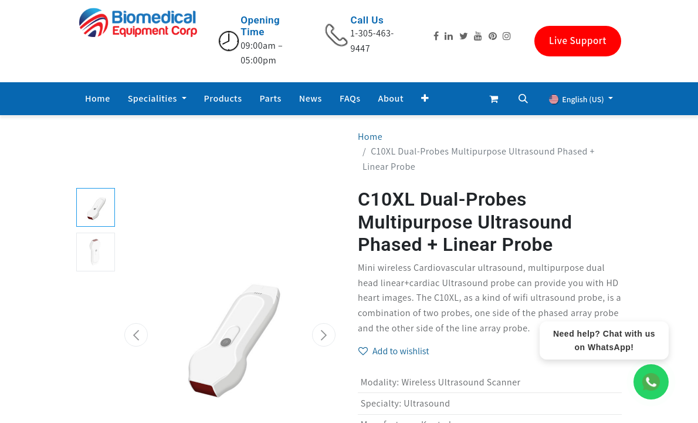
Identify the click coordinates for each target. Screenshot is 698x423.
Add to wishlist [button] (393, 351)
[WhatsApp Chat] (651, 382)
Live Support (577, 40)
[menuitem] (97, 98)
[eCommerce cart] (494, 98)
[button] (425, 98)
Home (370, 136)
